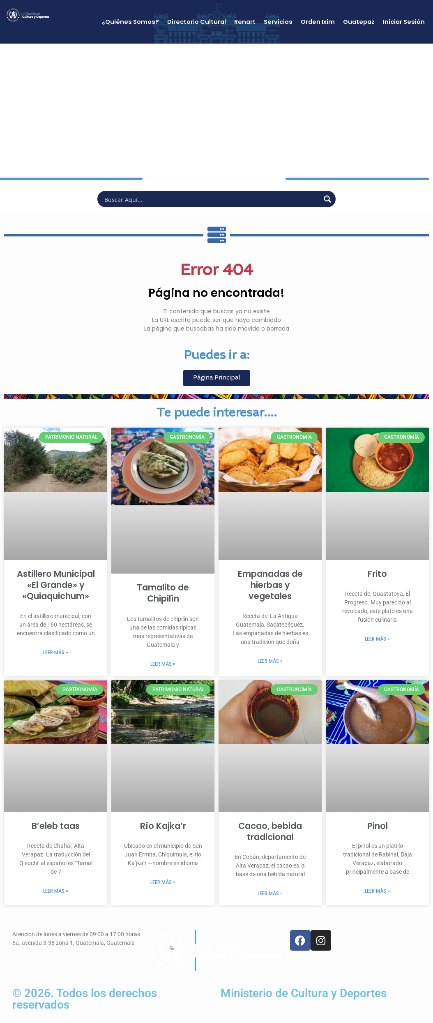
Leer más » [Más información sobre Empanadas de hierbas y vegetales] (270, 660)
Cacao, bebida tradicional (270, 831)
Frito (377, 574)
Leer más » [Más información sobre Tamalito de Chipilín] (162, 663)
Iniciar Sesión (404, 22)
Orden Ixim (318, 22)
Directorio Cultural (196, 22)
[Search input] (211, 199)
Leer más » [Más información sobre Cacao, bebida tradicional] (270, 893)
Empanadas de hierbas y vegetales (270, 585)
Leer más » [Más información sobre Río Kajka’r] (162, 882)
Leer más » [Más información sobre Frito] (377, 638)
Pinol (377, 826)
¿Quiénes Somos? (130, 22)
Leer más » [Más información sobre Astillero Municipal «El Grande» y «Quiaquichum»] (55, 652)
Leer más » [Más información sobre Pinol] (377, 890)
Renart (245, 22)
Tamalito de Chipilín (163, 592)
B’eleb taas (56, 826)
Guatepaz (359, 22)
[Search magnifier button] (327, 199)
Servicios (278, 22)
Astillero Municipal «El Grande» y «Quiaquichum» (56, 585)
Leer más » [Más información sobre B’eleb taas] (55, 890)
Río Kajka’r (163, 826)
